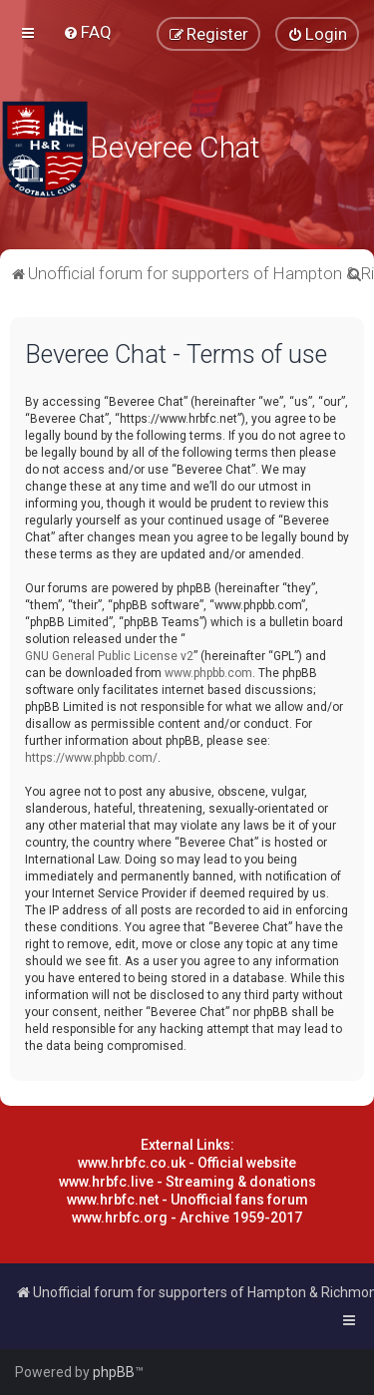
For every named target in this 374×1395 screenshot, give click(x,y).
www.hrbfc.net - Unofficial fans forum (187, 1200)
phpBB (114, 1372)
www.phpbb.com (208, 673)
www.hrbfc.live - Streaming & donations (187, 1182)
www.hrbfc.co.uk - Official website (187, 1163)
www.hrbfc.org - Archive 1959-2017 (187, 1217)
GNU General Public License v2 (109, 656)
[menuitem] (87, 32)
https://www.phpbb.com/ (91, 758)
